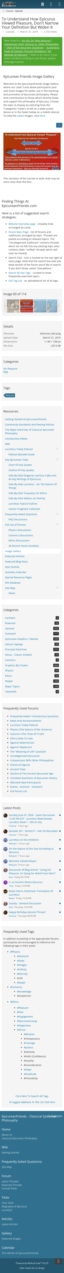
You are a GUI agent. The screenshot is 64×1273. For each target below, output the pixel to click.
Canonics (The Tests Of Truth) (27, 734)
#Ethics (14, 1001)
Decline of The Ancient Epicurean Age (31, 773)
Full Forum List (18, 791)
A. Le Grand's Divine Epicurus (25, 882)
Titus (11, 885)
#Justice (28, 1047)
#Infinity (21, 969)
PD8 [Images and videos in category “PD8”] (5, 372)
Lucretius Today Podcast (24, 725)
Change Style (54, 1116)
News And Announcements (25, 720)
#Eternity (22, 973)
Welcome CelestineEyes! (22, 861)
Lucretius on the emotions (24, 839)
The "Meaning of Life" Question (28, 751)
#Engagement (25, 1016)
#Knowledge (24, 991)
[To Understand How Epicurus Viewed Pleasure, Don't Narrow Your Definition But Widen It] (26, 305)
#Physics (15, 951)
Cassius (12, 825)
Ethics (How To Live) (21, 738)
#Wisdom (29, 1034)
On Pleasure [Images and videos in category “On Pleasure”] (10, 368)
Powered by (32, 1263)
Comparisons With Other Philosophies (32, 760)
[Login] (51, 4)
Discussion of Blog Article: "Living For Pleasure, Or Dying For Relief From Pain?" (32, 871)
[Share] (59, 125)
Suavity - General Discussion (25, 903)
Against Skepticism (21, 747)
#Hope (27, 1069)
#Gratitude (30, 1074)
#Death (21, 982)
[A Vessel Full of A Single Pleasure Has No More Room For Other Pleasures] (53, 305)
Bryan (12, 898)
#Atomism (23, 956)
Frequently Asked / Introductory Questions (34, 716)
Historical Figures (20, 764)
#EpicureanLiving (27, 1021)
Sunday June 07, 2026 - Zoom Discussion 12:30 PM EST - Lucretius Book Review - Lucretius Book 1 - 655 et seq (32, 818)
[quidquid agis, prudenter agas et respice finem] (13, 305)
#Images (22, 965)
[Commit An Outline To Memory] (40, 305)
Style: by (32, 1267)
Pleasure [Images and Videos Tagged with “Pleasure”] (10, 395)
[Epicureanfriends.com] (9, 4)
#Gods (20, 960)
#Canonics (16, 987)
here (42, 115)
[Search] (42, 4)
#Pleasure (23, 1007)
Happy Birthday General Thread (27, 912)
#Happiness (24, 1025)
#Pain (20, 1012)
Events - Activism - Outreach (26, 786)
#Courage (29, 1043)
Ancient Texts (18, 769)
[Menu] (59, 4)
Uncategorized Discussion (25, 755)
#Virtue (21, 1029)
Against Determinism (22, 742)
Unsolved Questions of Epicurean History (33, 778)
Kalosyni (13, 843)
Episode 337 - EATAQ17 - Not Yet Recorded (33, 831)
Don (11, 877)
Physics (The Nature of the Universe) (31, 729)
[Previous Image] (9, 151)
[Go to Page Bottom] (58, 1261)
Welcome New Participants (25, 782)
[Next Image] (55, 151)
